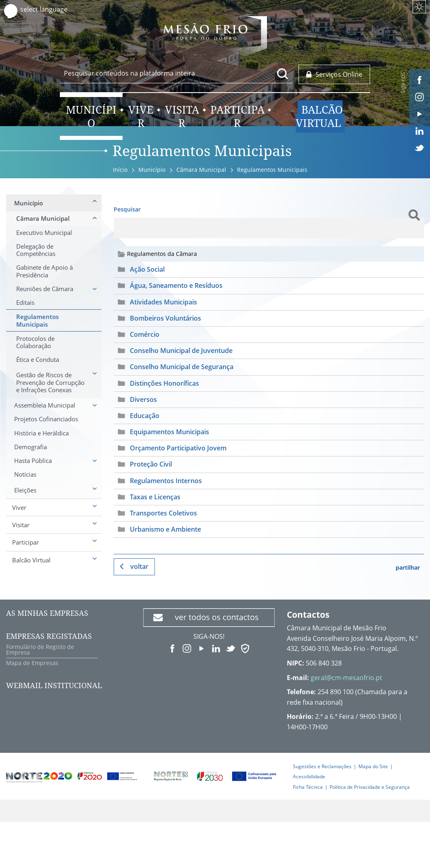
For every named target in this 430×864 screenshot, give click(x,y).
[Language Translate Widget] (51, 9)
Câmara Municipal (201, 169)
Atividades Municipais (163, 302)
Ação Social (147, 269)
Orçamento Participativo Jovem (178, 448)
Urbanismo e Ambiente (165, 529)
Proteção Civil (151, 464)
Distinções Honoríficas (164, 383)
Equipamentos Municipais (169, 431)
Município (151, 169)
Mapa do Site (373, 766)
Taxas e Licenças (155, 496)
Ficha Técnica (308, 787)
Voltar (139, 566)
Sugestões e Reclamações (322, 766)
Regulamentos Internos (166, 480)
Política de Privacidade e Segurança (370, 787)
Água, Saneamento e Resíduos (176, 285)
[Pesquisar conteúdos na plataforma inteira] (282, 73)
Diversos (143, 399)
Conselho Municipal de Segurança (181, 366)
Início (120, 169)
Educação (144, 415)
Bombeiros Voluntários (165, 318)
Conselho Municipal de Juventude (181, 350)
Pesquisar (127, 209)
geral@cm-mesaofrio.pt (346, 677)
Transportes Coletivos (163, 513)
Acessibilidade (309, 776)
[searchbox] (176, 73)
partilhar (408, 567)
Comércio (144, 334)
